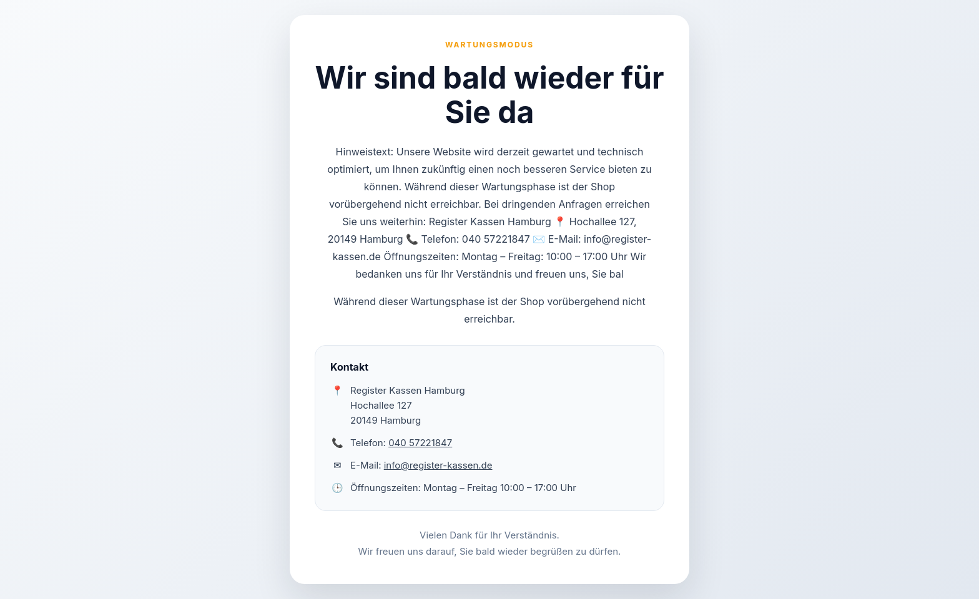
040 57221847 (420, 443)
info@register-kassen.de (438, 465)
